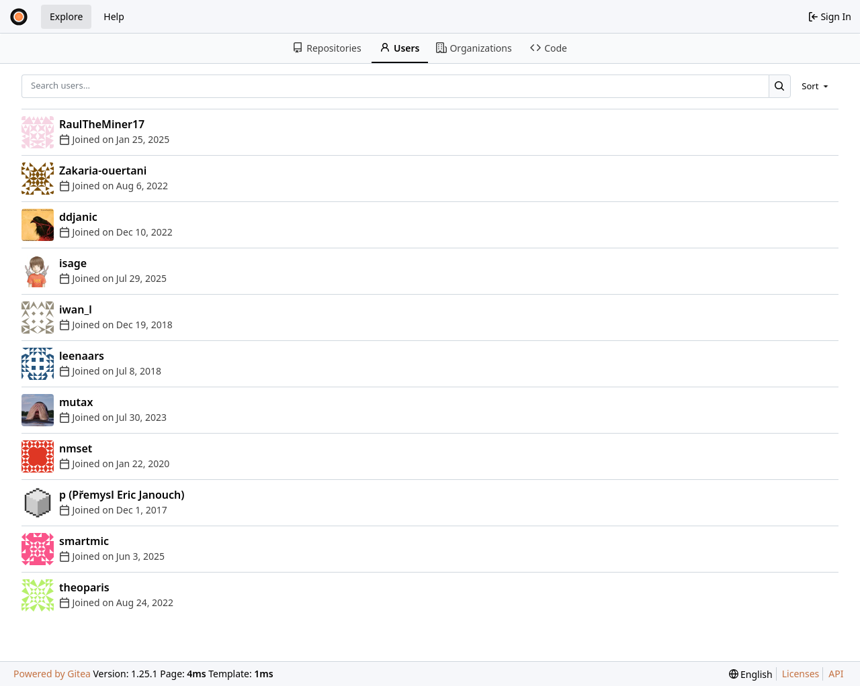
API (835, 673)
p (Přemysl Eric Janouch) (122, 494)
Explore (66, 16)
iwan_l (75, 309)
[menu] (815, 86)
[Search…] (780, 86)
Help (113, 16)
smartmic (84, 541)
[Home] (19, 17)
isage (73, 263)
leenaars (81, 355)
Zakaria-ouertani (102, 170)
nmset (75, 448)
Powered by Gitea (52, 673)
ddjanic (78, 217)
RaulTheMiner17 (101, 124)
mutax (76, 402)
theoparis (84, 587)
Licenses (801, 673)
